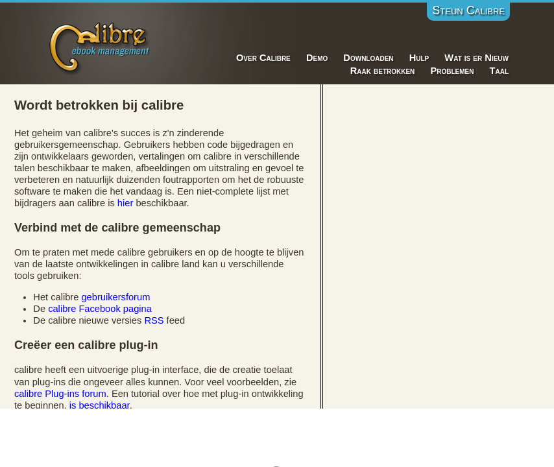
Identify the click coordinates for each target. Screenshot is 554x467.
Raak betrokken (382, 71)
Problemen (452, 71)
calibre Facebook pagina (100, 309)
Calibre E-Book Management (100, 46)
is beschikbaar (99, 405)
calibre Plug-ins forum (60, 394)
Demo (317, 58)
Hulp (419, 58)
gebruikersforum (115, 297)
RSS (153, 320)
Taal (499, 71)
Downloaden (368, 58)
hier (125, 203)
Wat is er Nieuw (476, 58)
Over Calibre (263, 58)
